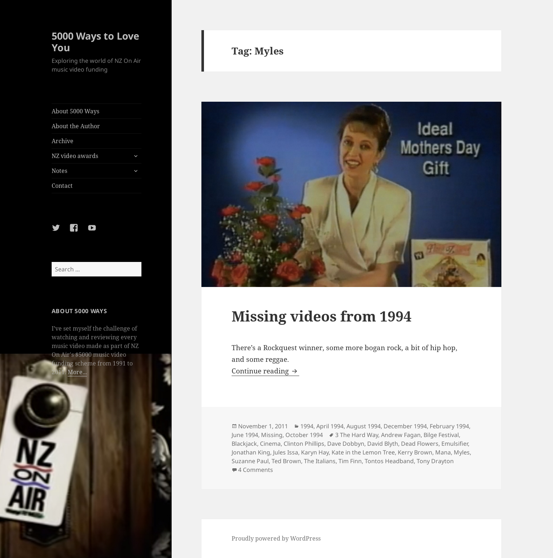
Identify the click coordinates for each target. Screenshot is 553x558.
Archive (62, 141)
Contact (62, 186)
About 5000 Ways (75, 111)
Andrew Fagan (401, 435)
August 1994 (363, 426)
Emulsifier (454, 444)
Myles (462, 452)
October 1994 (304, 435)
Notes (59, 171)
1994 (306, 426)
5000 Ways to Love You (95, 41)
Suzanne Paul (250, 461)
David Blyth (382, 444)
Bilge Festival (441, 435)
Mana (443, 452)
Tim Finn (350, 461)
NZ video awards (75, 156)
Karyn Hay (315, 452)
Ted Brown (286, 461)
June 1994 (245, 435)
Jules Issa (285, 452)
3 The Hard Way (356, 435)
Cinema (270, 444)
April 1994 (330, 426)
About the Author (76, 126)
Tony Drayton (435, 461)
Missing (271, 435)
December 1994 (405, 426)
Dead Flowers (419, 444)
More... (77, 372)
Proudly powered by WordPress (276, 538)
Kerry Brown (415, 452)
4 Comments (255, 470)
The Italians (320, 461)
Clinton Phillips (304, 444)
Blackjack (244, 444)
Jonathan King (251, 452)
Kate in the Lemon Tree (363, 452)
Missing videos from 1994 (322, 316)
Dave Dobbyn (345, 444)
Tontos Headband (389, 461)
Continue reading (265, 371)
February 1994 (449, 426)
